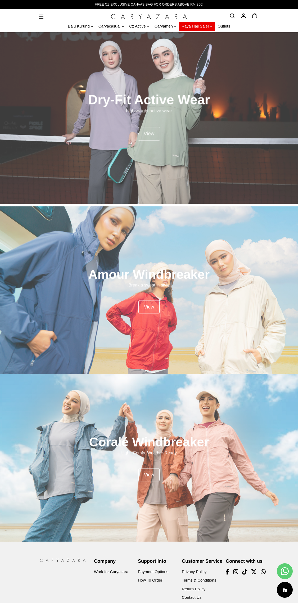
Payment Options (153, 571)
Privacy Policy (194, 571)
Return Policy (193, 589)
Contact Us (191, 597)
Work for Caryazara (111, 571)
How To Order (150, 580)
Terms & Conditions (199, 580)
